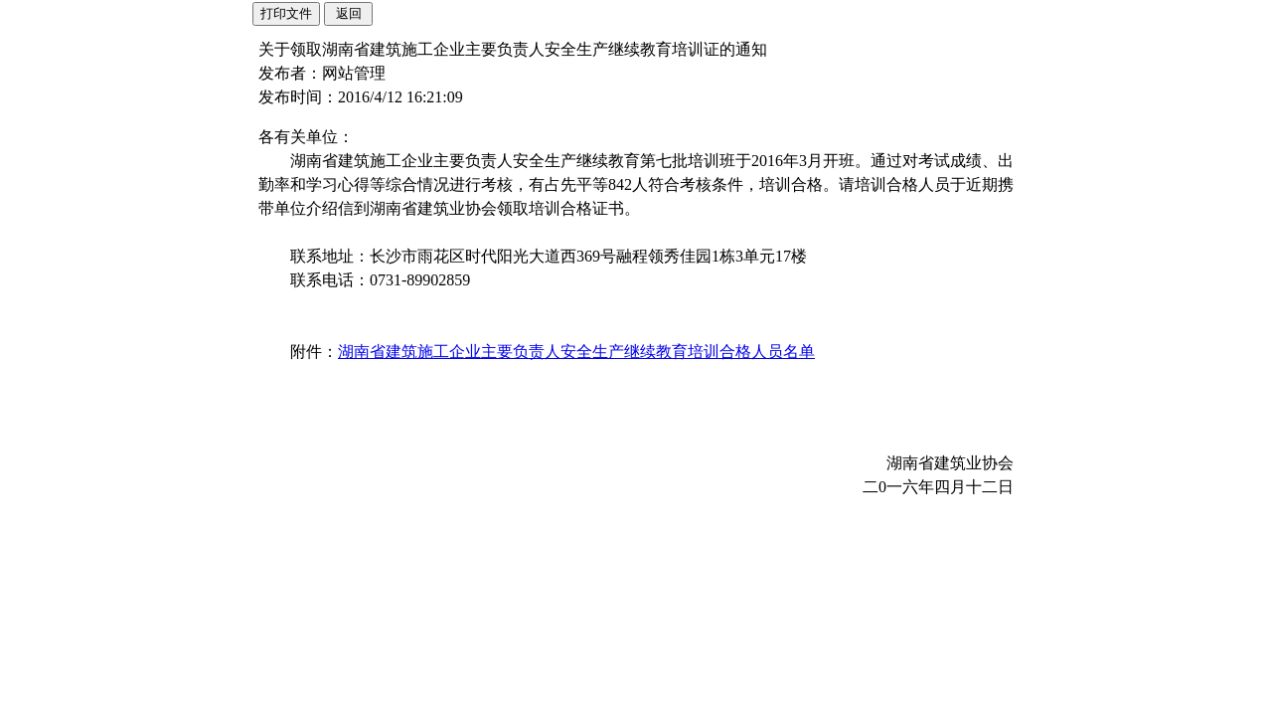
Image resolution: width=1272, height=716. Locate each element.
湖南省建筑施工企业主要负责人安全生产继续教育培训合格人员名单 (576, 351)
